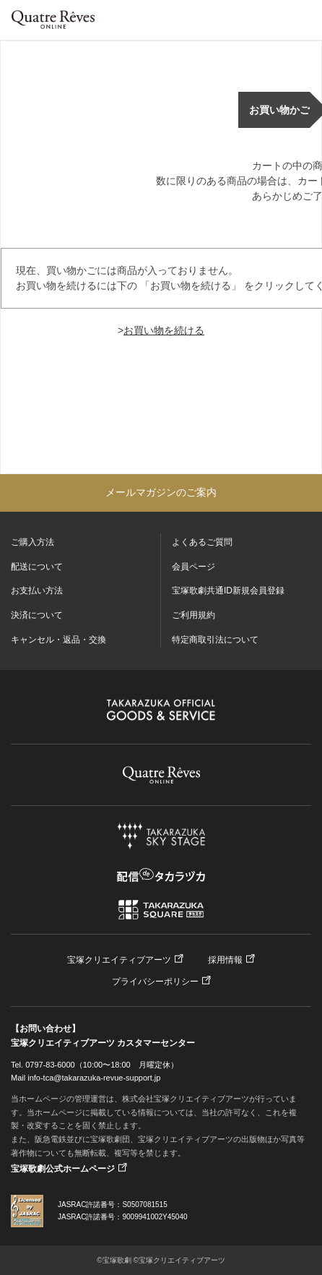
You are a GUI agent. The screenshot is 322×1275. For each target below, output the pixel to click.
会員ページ (193, 567)
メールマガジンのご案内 (161, 492)
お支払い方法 (37, 590)
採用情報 (225, 960)
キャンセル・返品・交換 (58, 640)
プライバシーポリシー (155, 981)
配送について (37, 567)
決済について (37, 615)
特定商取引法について (215, 640)
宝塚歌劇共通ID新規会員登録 (228, 590)
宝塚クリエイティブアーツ (119, 960)
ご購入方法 (32, 542)
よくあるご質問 (202, 542)
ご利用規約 (193, 615)
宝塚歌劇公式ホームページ (63, 1169)
